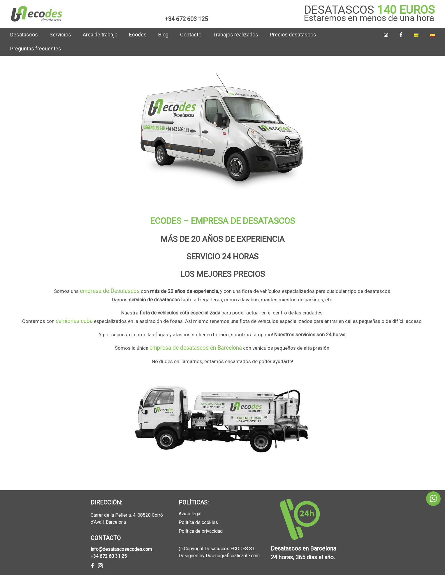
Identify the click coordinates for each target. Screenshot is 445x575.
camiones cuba (74, 319)
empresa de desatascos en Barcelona (195, 345)
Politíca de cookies (198, 519)
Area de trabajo (100, 34)
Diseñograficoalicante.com (233, 552)
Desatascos (24, 34)
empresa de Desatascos (109, 290)
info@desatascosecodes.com (121, 545)
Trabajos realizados (235, 34)
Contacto (190, 34)
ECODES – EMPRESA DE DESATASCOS (222, 221)
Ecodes (138, 34)
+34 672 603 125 (186, 18)
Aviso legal (190, 510)
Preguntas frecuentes (35, 48)
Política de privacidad (201, 528)
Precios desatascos (293, 34)
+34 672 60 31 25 (109, 552)
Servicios (60, 34)
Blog (163, 34)
